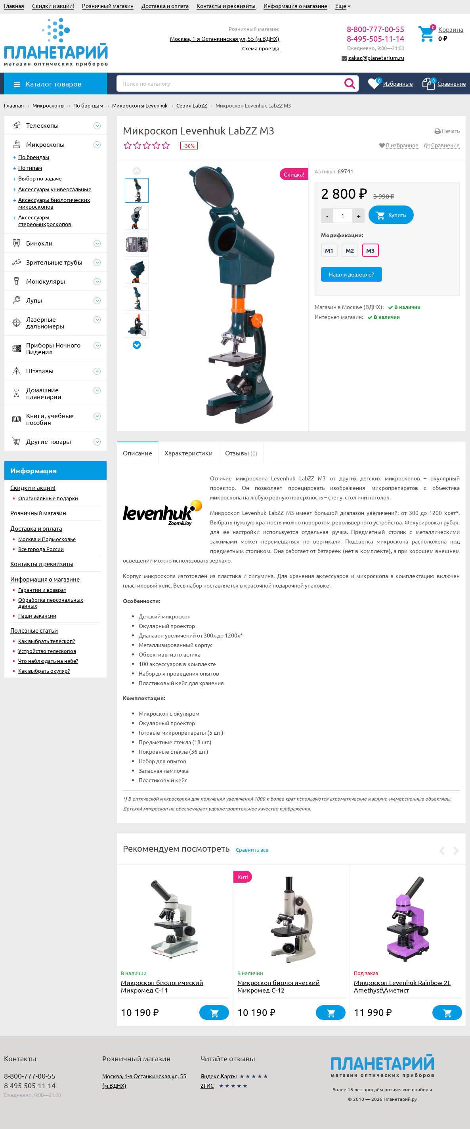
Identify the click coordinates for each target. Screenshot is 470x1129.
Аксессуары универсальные (55, 188)
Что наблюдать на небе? (48, 660)
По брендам (33, 156)
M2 (350, 250)
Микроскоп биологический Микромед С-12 (278, 986)
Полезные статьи (34, 630)
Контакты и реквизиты (226, 5)
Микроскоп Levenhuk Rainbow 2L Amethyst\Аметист (402, 986)
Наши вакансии (37, 615)
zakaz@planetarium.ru (376, 57)
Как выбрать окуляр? (44, 670)
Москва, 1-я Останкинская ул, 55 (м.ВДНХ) (224, 38)
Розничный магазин (108, 5)
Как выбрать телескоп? (46, 640)
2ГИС (207, 1085)
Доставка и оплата (165, 5)
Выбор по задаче (40, 178)
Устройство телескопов (47, 650)
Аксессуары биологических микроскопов (54, 203)
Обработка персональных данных (50, 602)
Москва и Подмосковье (47, 539)
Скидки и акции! (53, 5)
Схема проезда (260, 48)
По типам (30, 167)
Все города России (41, 548)
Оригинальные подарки (48, 498)
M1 (329, 250)
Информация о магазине (295, 5)
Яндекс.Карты (219, 1075)
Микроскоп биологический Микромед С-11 (162, 986)
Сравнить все (252, 849)
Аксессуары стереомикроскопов (44, 220)
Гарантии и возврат (42, 589)
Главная (14, 5)
